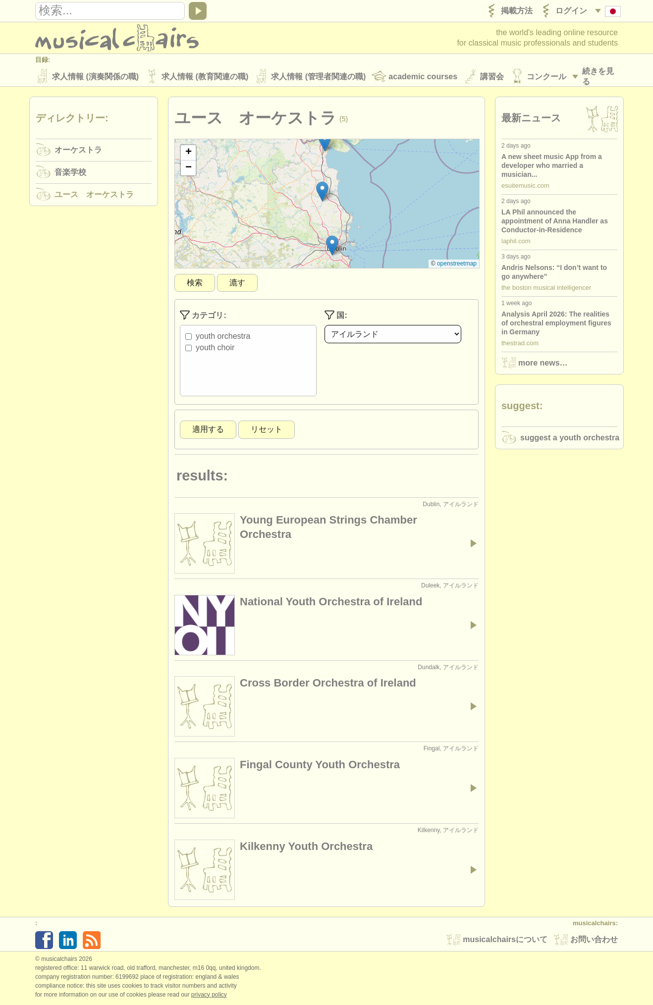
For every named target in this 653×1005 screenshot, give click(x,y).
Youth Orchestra (223, 336)
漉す (237, 283)
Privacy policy (209, 994)
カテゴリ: (203, 315)
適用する (208, 429)
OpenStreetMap (457, 264)
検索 (195, 283)
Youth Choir (215, 348)
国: (336, 315)
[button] (325, 142)
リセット (266, 429)
